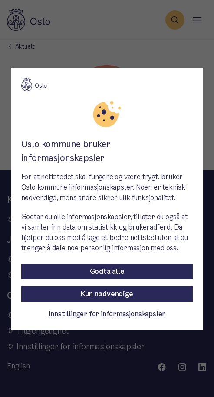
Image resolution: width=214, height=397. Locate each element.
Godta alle (107, 271)
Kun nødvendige (107, 294)
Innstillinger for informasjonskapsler (107, 314)
